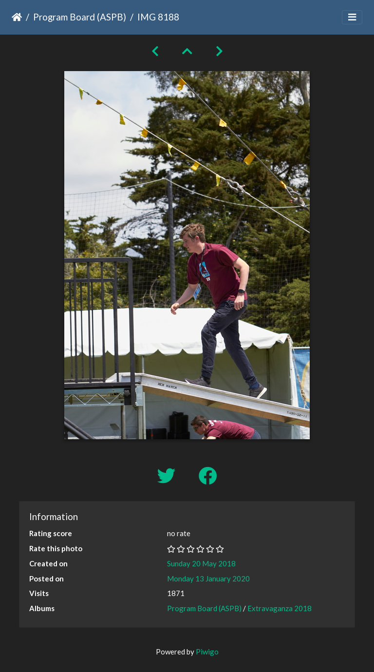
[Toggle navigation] (352, 17)
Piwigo (207, 651)
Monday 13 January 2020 (208, 578)
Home (17, 17)
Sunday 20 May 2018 (201, 563)
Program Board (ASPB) (79, 16)
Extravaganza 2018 (279, 608)
